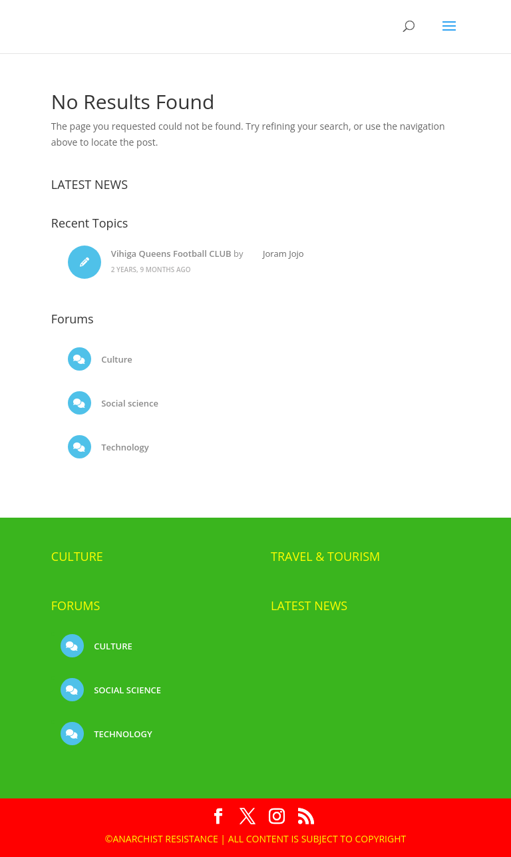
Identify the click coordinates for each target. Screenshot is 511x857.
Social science (128, 403)
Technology (124, 447)
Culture (115, 359)
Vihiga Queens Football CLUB (171, 253)
